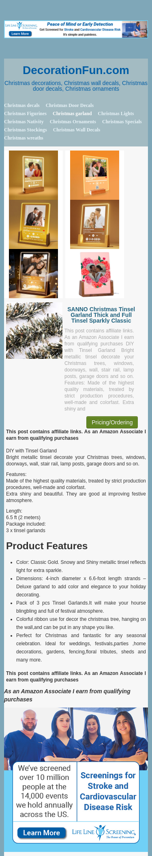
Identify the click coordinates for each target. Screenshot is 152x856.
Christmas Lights (116, 113)
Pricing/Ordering (112, 422)
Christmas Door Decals (70, 105)
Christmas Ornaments (73, 121)
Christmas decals (22, 105)
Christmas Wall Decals (76, 130)
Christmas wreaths (23, 138)
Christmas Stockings (25, 130)
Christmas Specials (122, 121)
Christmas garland (72, 113)
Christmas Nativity (24, 121)
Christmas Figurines (25, 113)
